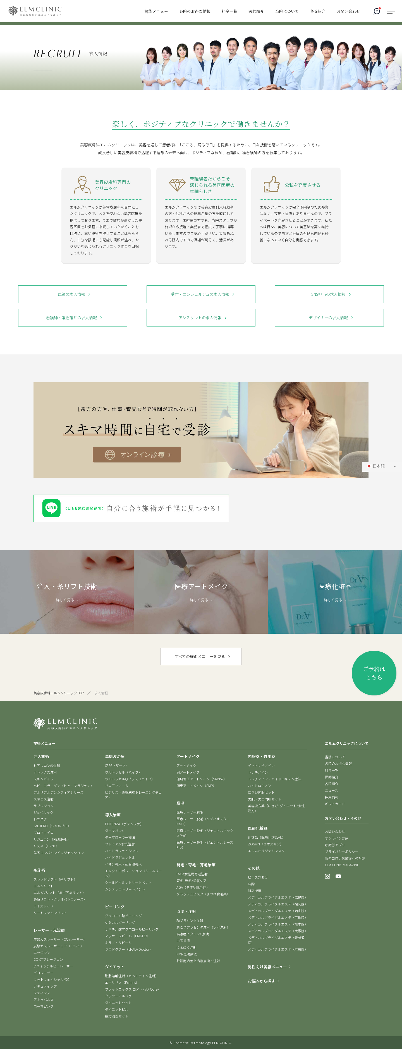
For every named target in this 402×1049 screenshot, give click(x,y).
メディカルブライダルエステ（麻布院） (278, 949)
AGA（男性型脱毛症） (193, 887)
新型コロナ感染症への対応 (345, 858)
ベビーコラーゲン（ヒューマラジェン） (64, 785)
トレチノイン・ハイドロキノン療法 (274, 778)
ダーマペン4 (114, 830)
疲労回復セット (116, 1016)
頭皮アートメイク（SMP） (196, 785)
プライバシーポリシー (341, 851)
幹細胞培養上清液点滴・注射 (198, 960)
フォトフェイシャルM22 (52, 979)
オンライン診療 (336, 838)
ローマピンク (44, 1006)
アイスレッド (43, 905)
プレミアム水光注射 (120, 843)
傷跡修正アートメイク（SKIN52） (201, 778)
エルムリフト (44, 885)
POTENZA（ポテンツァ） (124, 823)
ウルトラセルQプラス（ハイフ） (130, 778)
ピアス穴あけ (258, 877)
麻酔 (251, 883)
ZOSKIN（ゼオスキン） (265, 843)
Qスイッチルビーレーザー (53, 966)
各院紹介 (331, 783)
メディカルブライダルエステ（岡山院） (278, 910)
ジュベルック (43, 812)
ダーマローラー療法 (120, 837)
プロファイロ (44, 832)
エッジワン (42, 952)
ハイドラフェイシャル (121, 850)
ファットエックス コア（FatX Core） (133, 989)
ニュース (331, 790)
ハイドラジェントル (120, 857)
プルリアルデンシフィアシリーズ (58, 792)
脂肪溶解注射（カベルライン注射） (132, 975)
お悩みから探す (261, 981)
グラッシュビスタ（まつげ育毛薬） (203, 893)
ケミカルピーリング (120, 922)
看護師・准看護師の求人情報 (71, 317)
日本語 (376, 466)
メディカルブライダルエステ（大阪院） (278, 930)
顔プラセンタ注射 (189, 920)
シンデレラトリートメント (125, 889)
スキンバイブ (44, 778)
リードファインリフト (50, 912)
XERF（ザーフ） (117, 765)
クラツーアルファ (118, 995)
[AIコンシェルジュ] (376, 11)
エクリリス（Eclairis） (122, 982)
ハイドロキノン (259, 785)
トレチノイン (258, 772)
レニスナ (40, 819)
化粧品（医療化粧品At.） (266, 837)
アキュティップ (45, 986)
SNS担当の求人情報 (328, 294)
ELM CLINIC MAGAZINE (342, 864)
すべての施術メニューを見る (200, 656)
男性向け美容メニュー (267, 966)
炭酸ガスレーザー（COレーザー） (60, 939)
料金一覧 (331, 770)
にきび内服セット (261, 792)
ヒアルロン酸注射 (47, 765)
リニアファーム (116, 785)
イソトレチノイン (261, 765)
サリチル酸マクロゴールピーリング (132, 929)
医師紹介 (331, 776)
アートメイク (186, 765)
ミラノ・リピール (118, 942)
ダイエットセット (118, 1002)
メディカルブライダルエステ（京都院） (278, 917)
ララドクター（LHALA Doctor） (129, 949)
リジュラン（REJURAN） (52, 839)
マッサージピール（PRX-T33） (127, 935)
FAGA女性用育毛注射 (192, 873)
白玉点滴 (183, 940)
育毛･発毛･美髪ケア (191, 880)
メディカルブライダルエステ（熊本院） (278, 924)
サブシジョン (44, 805)
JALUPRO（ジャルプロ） (52, 825)
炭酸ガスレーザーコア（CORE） (59, 945)
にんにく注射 (186, 947)
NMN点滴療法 (186, 954)
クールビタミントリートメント (128, 882)
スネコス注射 (44, 799)
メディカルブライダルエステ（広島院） (278, 897)
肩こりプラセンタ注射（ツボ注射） (203, 927)
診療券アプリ (335, 844)
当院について (335, 756)
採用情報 (331, 797)
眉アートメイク (188, 772)
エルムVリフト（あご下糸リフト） (60, 892)
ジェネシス (42, 992)
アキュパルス (44, 999)
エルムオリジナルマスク (266, 850)
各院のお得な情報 (338, 763)
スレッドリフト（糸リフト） (55, 879)
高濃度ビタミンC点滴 (192, 933)
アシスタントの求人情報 (200, 317)
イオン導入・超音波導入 (123, 864)
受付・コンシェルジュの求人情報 (200, 294)
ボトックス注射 (45, 772)
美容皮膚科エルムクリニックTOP (59, 692)
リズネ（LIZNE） (46, 845)
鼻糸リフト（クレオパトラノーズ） (60, 899)
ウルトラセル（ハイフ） (123, 772)
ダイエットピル (116, 1009)
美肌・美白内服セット (264, 799)
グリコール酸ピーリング (123, 915)
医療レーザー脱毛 (189, 812)
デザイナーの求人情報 (328, 317)
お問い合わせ (335, 831)
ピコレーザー (44, 972)
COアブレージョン (48, 959)
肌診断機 (254, 890)
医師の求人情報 (71, 294)
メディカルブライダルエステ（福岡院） (278, 904)
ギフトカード (335, 803)
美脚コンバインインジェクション (59, 852)
